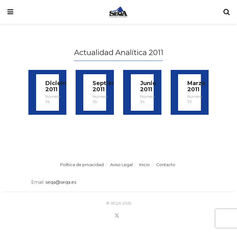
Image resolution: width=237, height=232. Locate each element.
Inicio (144, 164)
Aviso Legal (121, 164)
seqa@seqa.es (60, 182)
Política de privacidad (82, 164)
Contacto (165, 164)
